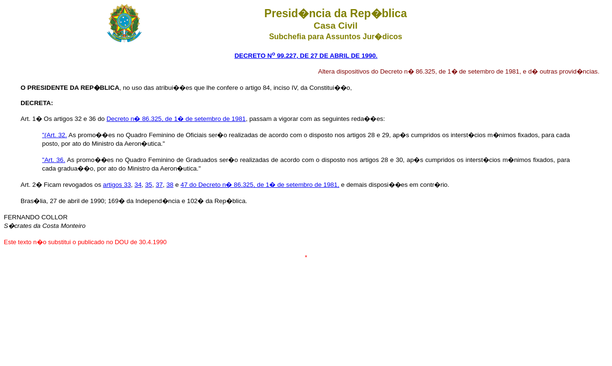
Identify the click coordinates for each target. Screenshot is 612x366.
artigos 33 (117, 184)
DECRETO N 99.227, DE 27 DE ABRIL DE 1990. (305, 55)
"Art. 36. (53, 159)
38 (170, 184)
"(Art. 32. (54, 135)
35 (148, 184)
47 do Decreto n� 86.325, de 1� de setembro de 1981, (260, 184)
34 (138, 184)
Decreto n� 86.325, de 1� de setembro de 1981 (176, 118)
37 (159, 184)
